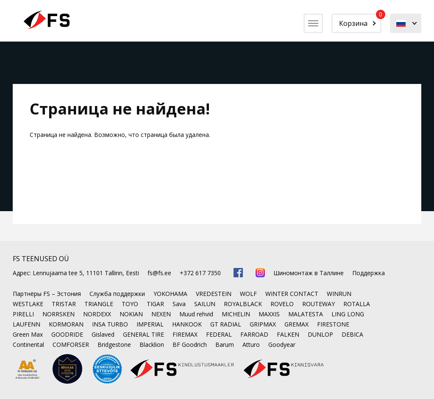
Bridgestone (114, 344)
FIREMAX (185, 334)
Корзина (360, 21)
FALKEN (288, 334)
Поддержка (368, 273)
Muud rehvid (196, 314)
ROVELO (282, 304)
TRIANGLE (98, 304)
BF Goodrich (189, 344)
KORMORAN (66, 324)
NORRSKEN (58, 314)
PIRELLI (23, 314)
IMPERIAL (150, 324)
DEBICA (352, 334)
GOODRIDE (67, 334)
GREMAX (296, 324)
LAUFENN (26, 324)
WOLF (248, 294)
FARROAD (254, 334)
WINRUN (339, 294)
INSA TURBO (110, 324)
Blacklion (151, 344)
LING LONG (347, 314)
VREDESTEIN (213, 294)
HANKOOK (187, 324)
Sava (179, 304)
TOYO (130, 304)
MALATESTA (305, 314)
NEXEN (161, 314)
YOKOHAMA (170, 294)
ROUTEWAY (318, 304)
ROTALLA (356, 304)
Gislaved (103, 334)
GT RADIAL (225, 324)
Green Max (28, 334)
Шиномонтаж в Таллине (308, 273)
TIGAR (155, 304)
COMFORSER (71, 344)
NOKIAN (131, 314)
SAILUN (204, 304)
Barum (224, 344)
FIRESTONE (333, 324)
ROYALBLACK (243, 304)
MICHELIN (236, 314)
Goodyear (281, 344)
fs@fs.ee (159, 273)
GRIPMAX (263, 324)
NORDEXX (97, 314)
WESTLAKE (28, 304)
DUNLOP (320, 334)
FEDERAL (219, 334)
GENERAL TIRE (143, 334)
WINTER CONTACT (291, 294)
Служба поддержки (117, 294)
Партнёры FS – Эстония (47, 294)
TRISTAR (64, 304)
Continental (28, 344)
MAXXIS (269, 314)
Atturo (251, 344)
